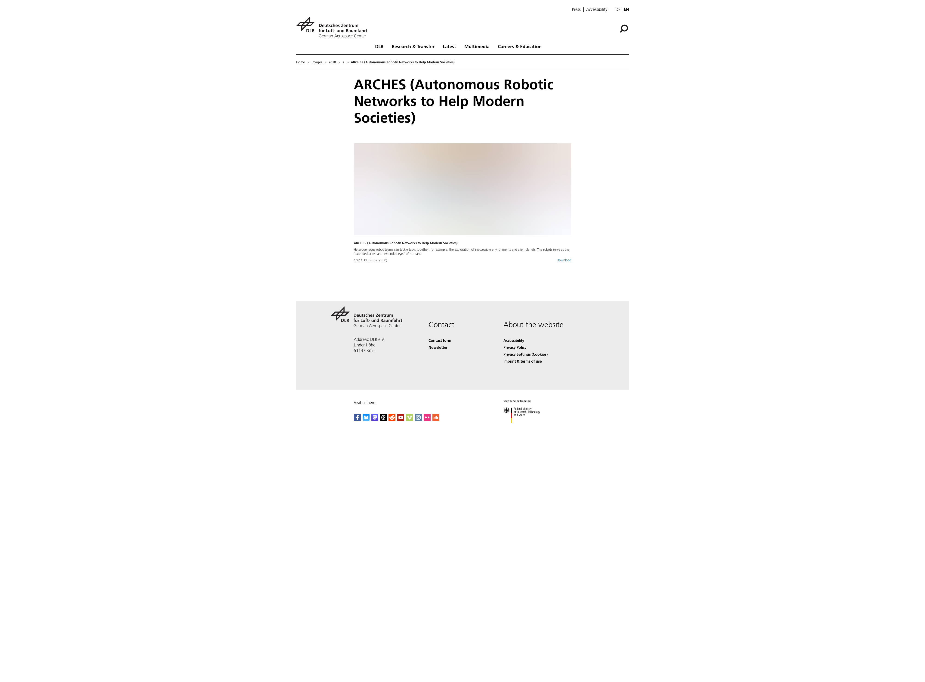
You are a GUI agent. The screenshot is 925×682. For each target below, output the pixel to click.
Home (300, 62)
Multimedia (477, 46)
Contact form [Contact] (440, 340)
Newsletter (438, 347)
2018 (332, 62)
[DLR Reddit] (391, 419)
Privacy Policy (515, 347)
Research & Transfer (413, 46)
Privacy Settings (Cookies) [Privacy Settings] (525, 354)
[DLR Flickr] (427, 419)
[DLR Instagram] (418, 419)
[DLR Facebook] (357, 419)
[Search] (624, 29)
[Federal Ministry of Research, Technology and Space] (526, 427)
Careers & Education (520, 46)
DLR (379, 46)
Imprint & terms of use (522, 361)
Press (576, 9)
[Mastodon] (374, 419)
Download (564, 260)
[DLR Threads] (383, 419)
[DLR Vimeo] (409, 419)
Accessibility (596, 9)
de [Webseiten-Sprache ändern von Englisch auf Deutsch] (618, 9)
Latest (449, 46)
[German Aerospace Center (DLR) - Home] (333, 27)
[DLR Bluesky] (366, 419)
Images (316, 62)
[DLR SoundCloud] (435, 419)
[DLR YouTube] (400, 419)
